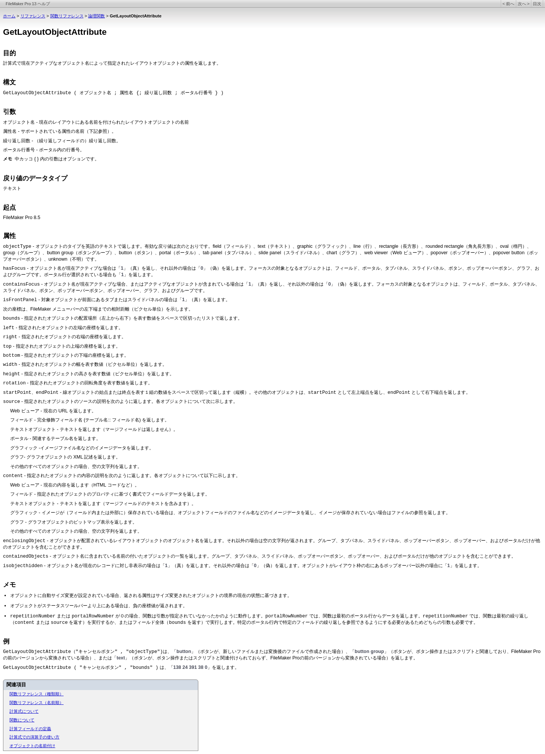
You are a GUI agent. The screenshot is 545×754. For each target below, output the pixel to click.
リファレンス (32, 16)
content (13, 476)
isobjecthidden (23, 566)
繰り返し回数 (16, 141)
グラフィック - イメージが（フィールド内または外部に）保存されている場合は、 (94, 512)
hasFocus (14, 268)
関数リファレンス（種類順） (36, 694)
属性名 (10, 131)
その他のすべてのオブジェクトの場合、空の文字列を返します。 (76, 466)
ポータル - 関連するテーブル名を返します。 (55, 438)
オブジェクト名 (19, 122)
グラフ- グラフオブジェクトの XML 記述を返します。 (65, 457)
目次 (537, 4)
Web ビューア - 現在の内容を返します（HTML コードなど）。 (74, 485)
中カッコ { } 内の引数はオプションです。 (57, 159)
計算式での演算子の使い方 (34, 737)
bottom (11, 355)
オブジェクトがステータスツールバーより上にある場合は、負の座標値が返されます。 (98, 605)
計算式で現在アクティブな (30, 63)
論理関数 (96, 16)
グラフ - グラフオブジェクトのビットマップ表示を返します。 (73, 522)
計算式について (24, 711)
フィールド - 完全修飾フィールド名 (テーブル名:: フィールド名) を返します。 (90, 420)
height (11, 374)
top (7, 346)
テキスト (12, 188)
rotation (14, 383)
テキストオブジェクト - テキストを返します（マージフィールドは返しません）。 (94, 429)
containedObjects (25, 556)
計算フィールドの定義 (30, 728)
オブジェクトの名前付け (32, 745)
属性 (9, 235)
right (10, 337)
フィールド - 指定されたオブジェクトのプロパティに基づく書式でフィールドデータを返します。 (110, 494)
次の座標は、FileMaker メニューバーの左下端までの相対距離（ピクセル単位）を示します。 (98, 309)
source (11, 401)
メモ (9, 584)
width (10, 364)
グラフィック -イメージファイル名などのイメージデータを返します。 (82, 448)
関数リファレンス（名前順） (36, 702)
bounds (11, 318)
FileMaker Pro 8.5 (21, 217)
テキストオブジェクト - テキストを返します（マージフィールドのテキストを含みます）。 (103, 503)
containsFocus (21, 284)
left (8, 328)
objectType (17, 246)
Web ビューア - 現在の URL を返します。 (53, 411)
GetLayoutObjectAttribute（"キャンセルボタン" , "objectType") (83, 652)
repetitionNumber (33, 616)
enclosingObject (24, 541)
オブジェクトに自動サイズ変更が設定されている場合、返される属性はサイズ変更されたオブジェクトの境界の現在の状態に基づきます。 (151, 595)
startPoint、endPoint (31, 392)
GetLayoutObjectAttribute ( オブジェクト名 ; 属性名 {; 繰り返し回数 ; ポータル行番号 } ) (113, 93)
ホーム (9, 16)
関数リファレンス (67, 16)
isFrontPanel (20, 300)
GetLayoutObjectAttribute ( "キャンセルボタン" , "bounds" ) (80, 667)
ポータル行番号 (19, 150)
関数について (21, 720)
